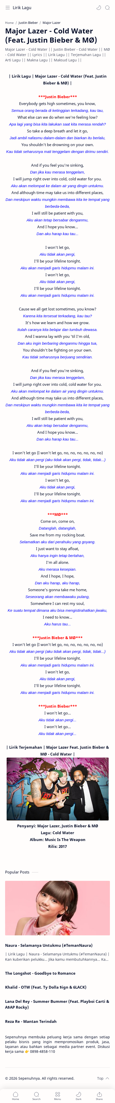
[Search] (107, 7)
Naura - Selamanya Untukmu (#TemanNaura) (49, 945)
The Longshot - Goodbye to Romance (40, 973)
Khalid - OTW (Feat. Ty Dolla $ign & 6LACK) (45, 987)
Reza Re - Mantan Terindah (31, 1021)
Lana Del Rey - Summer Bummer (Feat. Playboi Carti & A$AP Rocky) (57, 1004)
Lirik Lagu (22, 7)
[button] (99, 7)
